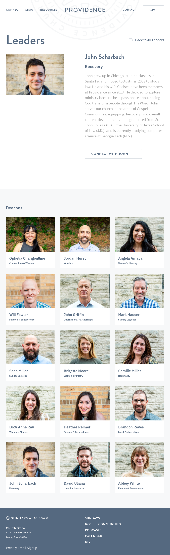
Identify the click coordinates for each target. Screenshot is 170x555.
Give (153, 9)
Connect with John (109, 153)
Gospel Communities (103, 524)
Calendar (93, 536)
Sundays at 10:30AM (29, 518)
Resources (48, 10)
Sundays (92, 518)
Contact (129, 10)
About (30, 10)
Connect (13, 10)
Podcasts (93, 530)
